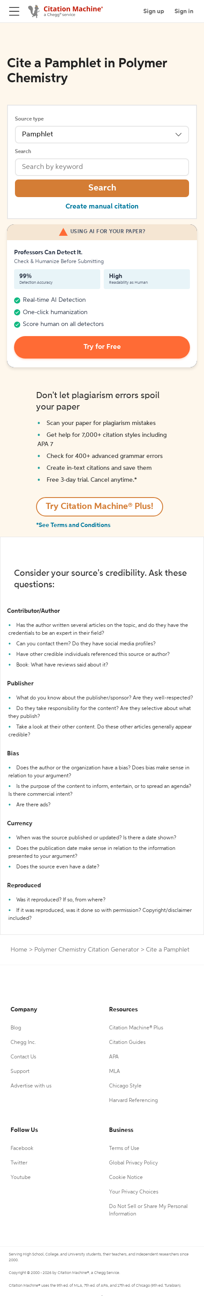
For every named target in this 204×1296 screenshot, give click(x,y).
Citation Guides (127, 1042)
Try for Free (102, 347)
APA (114, 1057)
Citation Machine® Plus (136, 1028)
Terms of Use (124, 1148)
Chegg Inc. (23, 1042)
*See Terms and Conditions (73, 525)
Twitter (19, 1163)
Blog (16, 1028)
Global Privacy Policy (133, 1163)
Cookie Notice (126, 1177)
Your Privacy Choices (133, 1192)
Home (19, 950)
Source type (29, 119)
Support (20, 1071)
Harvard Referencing (133, 1100)
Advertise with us (31, 1086)
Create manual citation (102, 206)
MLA (114, 1071)
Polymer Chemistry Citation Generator (86, 950)
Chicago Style (125, 1086)
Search (23, 151)
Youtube (21, 1177)
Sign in (184, 11)
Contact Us (23, 1057)
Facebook (22, 1148)
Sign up (153, 11)
